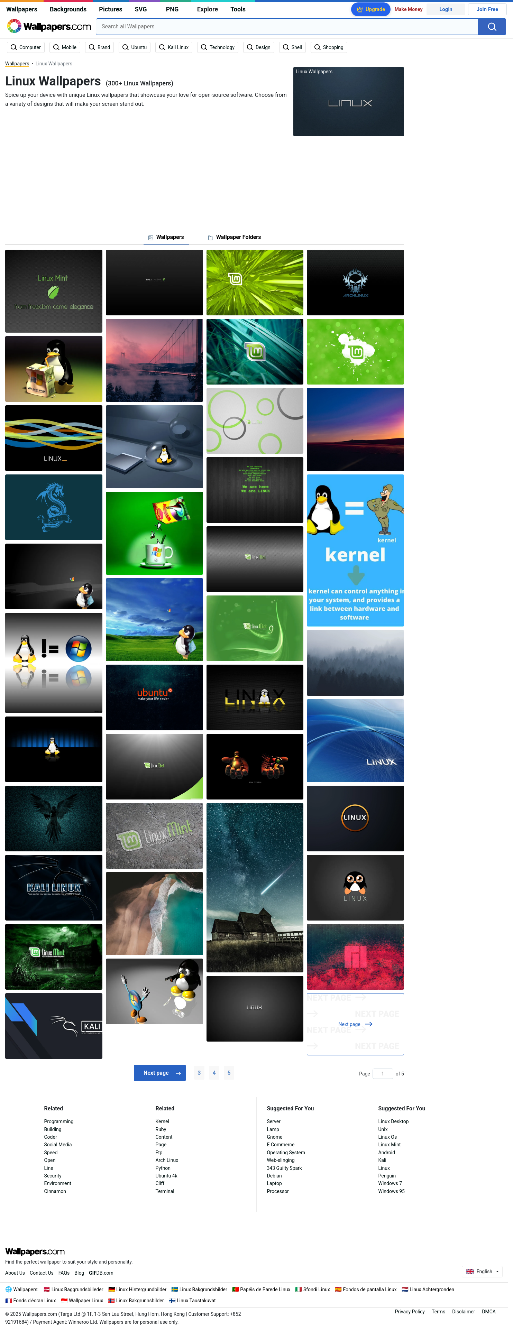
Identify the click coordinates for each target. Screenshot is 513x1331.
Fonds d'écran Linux (34, 1300)
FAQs (64, 1273)
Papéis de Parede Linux (265, 1289)
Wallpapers (21, 9)
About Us (15, 1273)
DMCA (489, 1311)
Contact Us (42, 1273)
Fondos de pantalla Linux (369, 1289)
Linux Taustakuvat (196, 1300)
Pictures (110, 9)
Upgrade (375, 9)
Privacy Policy (410, 1311)
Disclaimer (463, 1311)
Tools (238, 9)
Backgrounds (68, 9)
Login (445, 9)
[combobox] (287, 26)
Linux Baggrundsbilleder (77, 1289)
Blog (79, 1273)
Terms (438, 1311)
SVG (141, 9)
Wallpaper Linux (86, 1300)
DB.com (101, 1273)
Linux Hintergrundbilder (141, 1289)
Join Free (487, 9)
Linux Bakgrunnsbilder (140, 1300)
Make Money (409, 9)
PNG (172, 9)
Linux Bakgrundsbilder (203, 1289)
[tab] (166, 237)
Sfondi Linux (316, 1289)
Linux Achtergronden (432, 1289)
